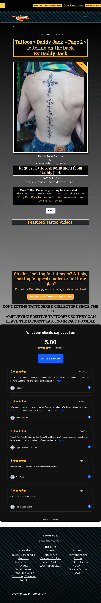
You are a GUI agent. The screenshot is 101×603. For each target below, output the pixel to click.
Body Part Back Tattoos (32, 197)
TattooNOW (50, 554)
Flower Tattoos (54, 193)
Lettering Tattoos (74, 193)
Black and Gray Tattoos (30, 193)
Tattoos (23, 42)
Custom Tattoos (57, 197)
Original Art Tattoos (50, 200)
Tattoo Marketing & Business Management (23, 558)
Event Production (23, 572)
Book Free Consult (76, 5)
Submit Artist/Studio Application (50, 296)
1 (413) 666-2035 (50, 565)
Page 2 (75, 42)
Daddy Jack (50, 42)
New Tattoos (75, 197)
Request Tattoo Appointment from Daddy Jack (50, 170)
